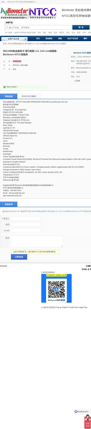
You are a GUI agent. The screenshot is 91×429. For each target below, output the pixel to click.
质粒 (39, 33)
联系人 (5, 219)
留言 (7, 238)
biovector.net (15, 211)
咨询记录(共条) (29, 96)
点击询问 (12, 79)
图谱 (79, 33)
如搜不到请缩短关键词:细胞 (25, 33)
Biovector (30, 11)
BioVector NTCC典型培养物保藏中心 (22, 2)
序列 (84, 33)
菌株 (50, 33)
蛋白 (68, 33)
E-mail (7, 230)
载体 (45, 33)
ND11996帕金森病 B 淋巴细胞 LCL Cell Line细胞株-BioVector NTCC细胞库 (60, 211)
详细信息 (9, 96)
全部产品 (9, 23)
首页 (4, 44)
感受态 (62, 33)
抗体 (74, 33)
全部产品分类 (13, 39)
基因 (56, 33)
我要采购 (36, 79)
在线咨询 (9, 204)
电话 (7, 224)
